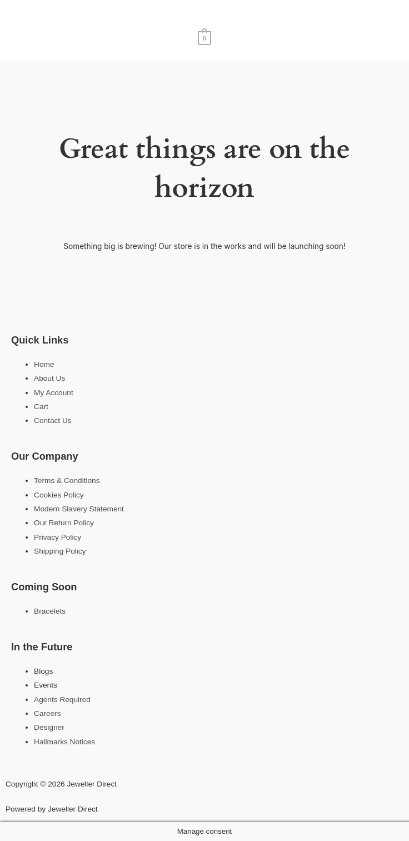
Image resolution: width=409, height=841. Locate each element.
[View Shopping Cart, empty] (205, 37)
